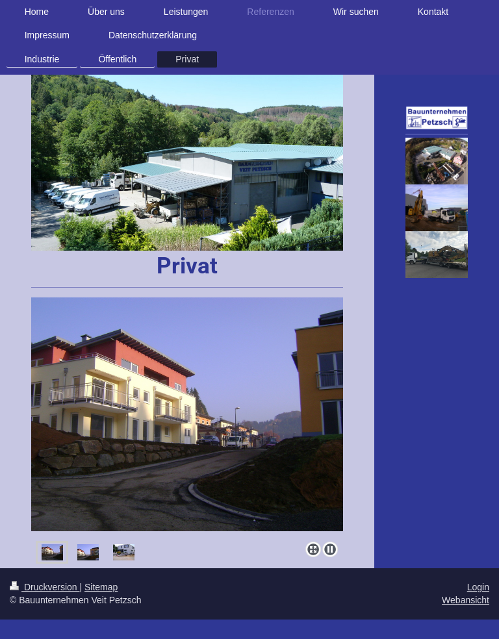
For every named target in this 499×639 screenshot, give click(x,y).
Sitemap (101, 587)
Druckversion (44, 587)
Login (478, 587)
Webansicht (465, 600)
